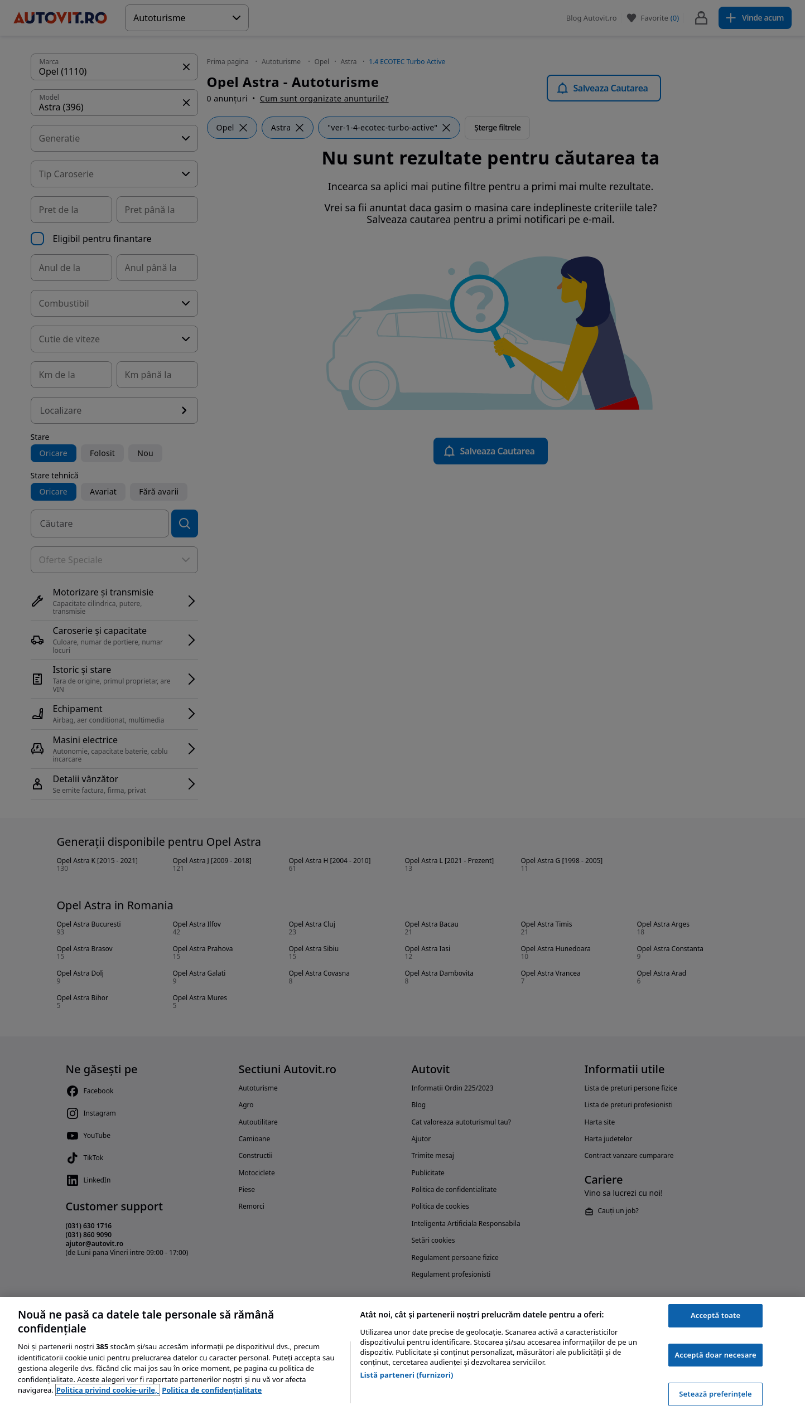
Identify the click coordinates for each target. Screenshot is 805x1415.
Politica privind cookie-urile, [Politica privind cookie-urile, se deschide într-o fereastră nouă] (107, 1390)
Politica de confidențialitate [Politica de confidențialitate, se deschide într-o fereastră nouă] (212, 1390)
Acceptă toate (715, 1315)
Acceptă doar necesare (715, 1355)
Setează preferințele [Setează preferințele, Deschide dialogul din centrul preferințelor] (715, 1394)
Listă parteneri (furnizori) (406, 1375)
